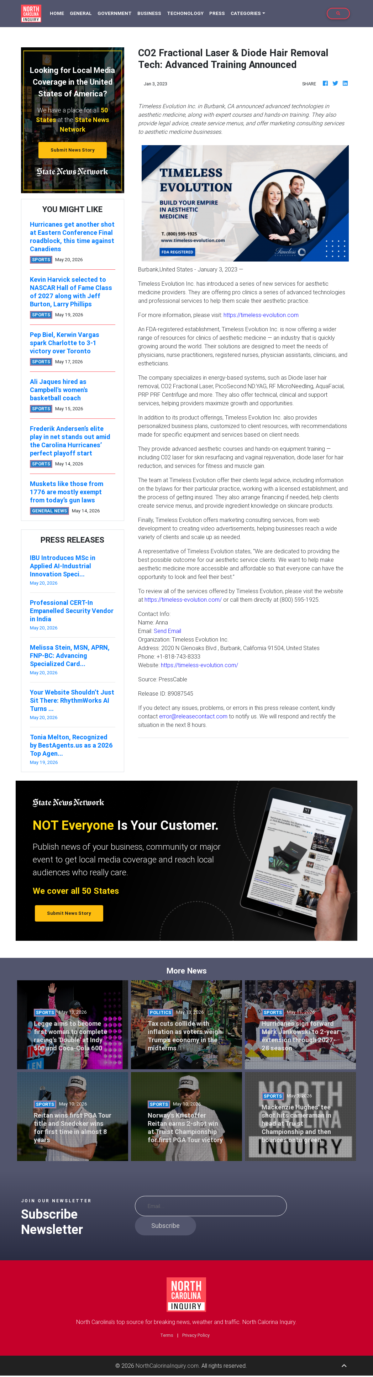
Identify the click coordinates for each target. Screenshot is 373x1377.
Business (149, 13)
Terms (166, 1335)
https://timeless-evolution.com (261, 314)
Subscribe (165, 1226)
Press (217, 13)
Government (115, 13)
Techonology (185, 13)
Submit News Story (73, 150)
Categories (246, 13)
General (81, 13)
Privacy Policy (196, 1335)
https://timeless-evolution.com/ (183, 599)
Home (58, 13)
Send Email (167, 630)
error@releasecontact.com (193, 716)
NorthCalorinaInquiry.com (167, 1365)
